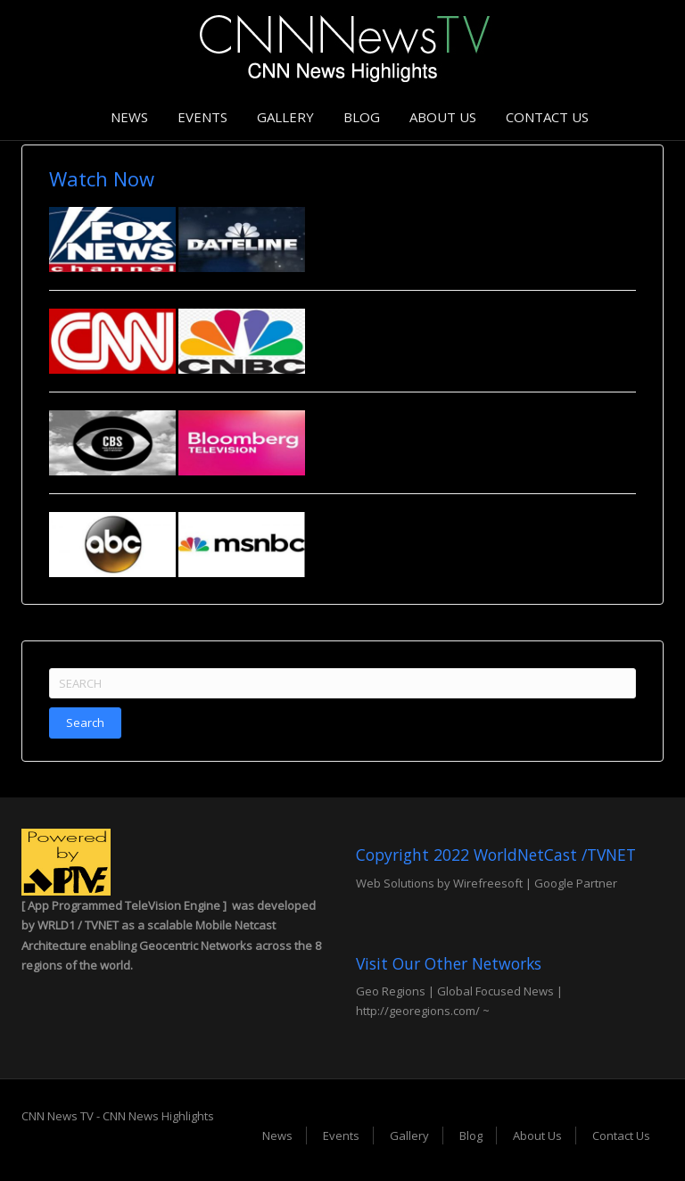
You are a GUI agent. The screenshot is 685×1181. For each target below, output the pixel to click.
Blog (361, 117)
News (129, 117)
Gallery (285, 117)
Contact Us (547, 117)
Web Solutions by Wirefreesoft (439, 883)
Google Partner (574, 883)
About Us (442, 117)
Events (202, 117)
